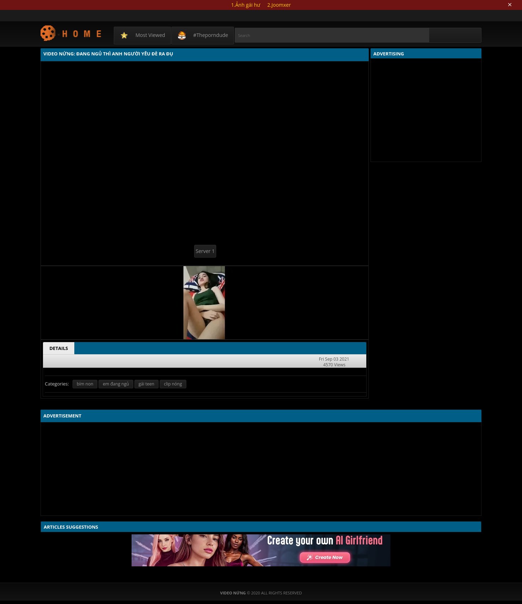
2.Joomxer (279, 4)
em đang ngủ (116, 384)
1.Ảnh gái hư (245, 4)
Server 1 (205, 251)
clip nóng (173, 384)
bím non (85, 384)
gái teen (146, 384)
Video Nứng (71, 33)
